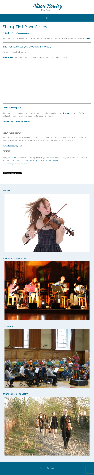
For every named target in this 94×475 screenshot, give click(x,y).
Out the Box (50, 468)
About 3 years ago (8, 165)
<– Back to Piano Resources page (16, 33)
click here (66, 113)
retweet (20, 165)
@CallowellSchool (12, 159)
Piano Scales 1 (9, 57)
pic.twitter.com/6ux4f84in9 (47, 161)
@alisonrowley (48, 159)
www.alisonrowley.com (12, 146)
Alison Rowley (47, 5)
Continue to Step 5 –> (12, 108)
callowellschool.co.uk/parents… (24, 161)
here (88, 38)
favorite (26, 165)
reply (16, 165)
